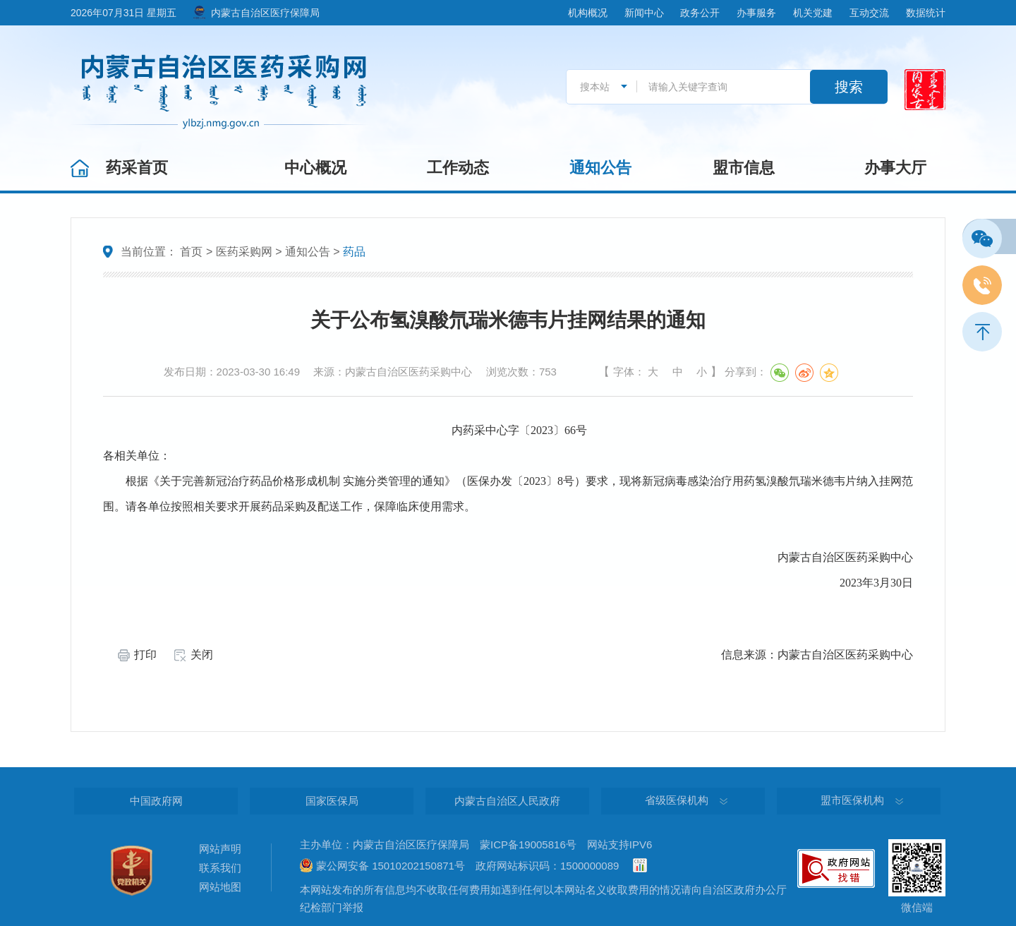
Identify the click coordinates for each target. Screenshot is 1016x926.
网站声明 (220, 848)
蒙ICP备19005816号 (528, 844)
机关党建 (813, 12)
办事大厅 (895, 167)
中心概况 (315, 167)
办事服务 (756, 12)
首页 (191, 252)
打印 (145, 655)
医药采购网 (244, 252)
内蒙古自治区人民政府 (507, 801)
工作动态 (458, 167)
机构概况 (587, 12)
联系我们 (220, 867)
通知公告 (600, 167)
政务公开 (700, 12)
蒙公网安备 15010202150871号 (390, 866)
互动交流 (869, 12)
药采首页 (137, 167)
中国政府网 (156, 801)
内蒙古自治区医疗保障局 (265, 12)
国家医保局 (332, 801)
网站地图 (220, 887)
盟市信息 (744, 167)
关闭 (201, 655)
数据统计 (925, 12)
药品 (354, 252)
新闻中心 (644, 12)
